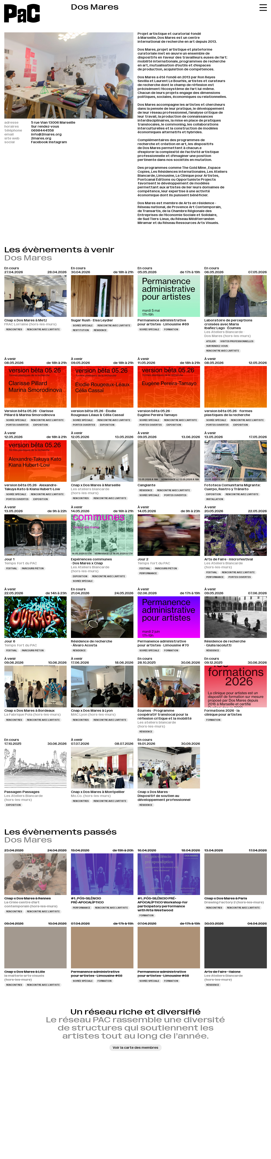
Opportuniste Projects (196, 179)
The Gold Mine (194, 168)
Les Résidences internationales (178, 172)
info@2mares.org (46, 134)
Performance (148, 573)
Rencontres (14, 329)
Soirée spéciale (83, 325)
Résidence (100, 330)
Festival (11, 568)
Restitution (81, 330)
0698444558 (42, 130)
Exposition (40, 425)
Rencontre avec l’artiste (43, 329)
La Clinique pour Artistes (197, 176)
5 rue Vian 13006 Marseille (53, 122)
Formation (171, 329)
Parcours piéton (33, 568)
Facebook (39, 142)
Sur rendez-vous (217, 346)
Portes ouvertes (17, 425)
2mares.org (41, 138)
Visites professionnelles (236, 341)
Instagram (58, 142)
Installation (214, 499)
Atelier (210, 341)
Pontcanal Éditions (154, 179)
